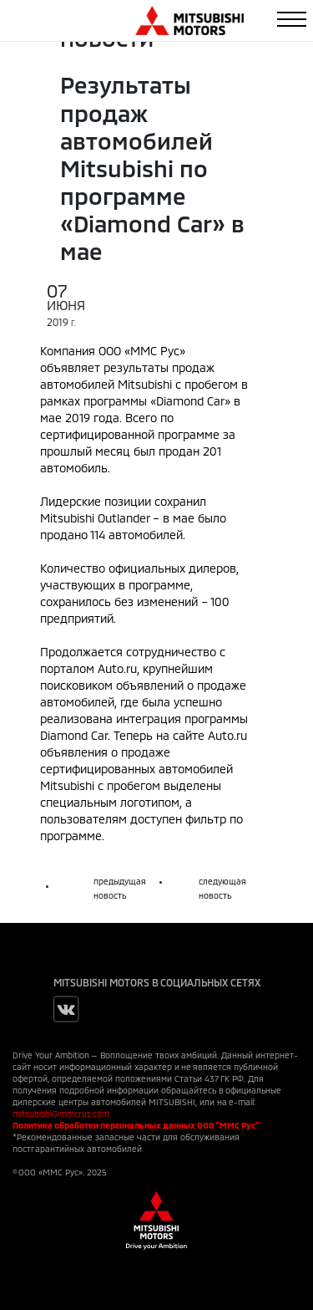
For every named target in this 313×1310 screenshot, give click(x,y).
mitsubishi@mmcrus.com (61, 1114)
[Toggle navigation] (291, 19)
